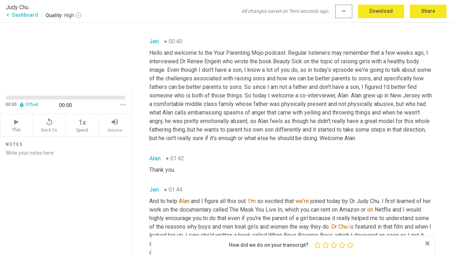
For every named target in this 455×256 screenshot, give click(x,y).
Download (381, 11)
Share (428, 11)
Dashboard (22, 15)
